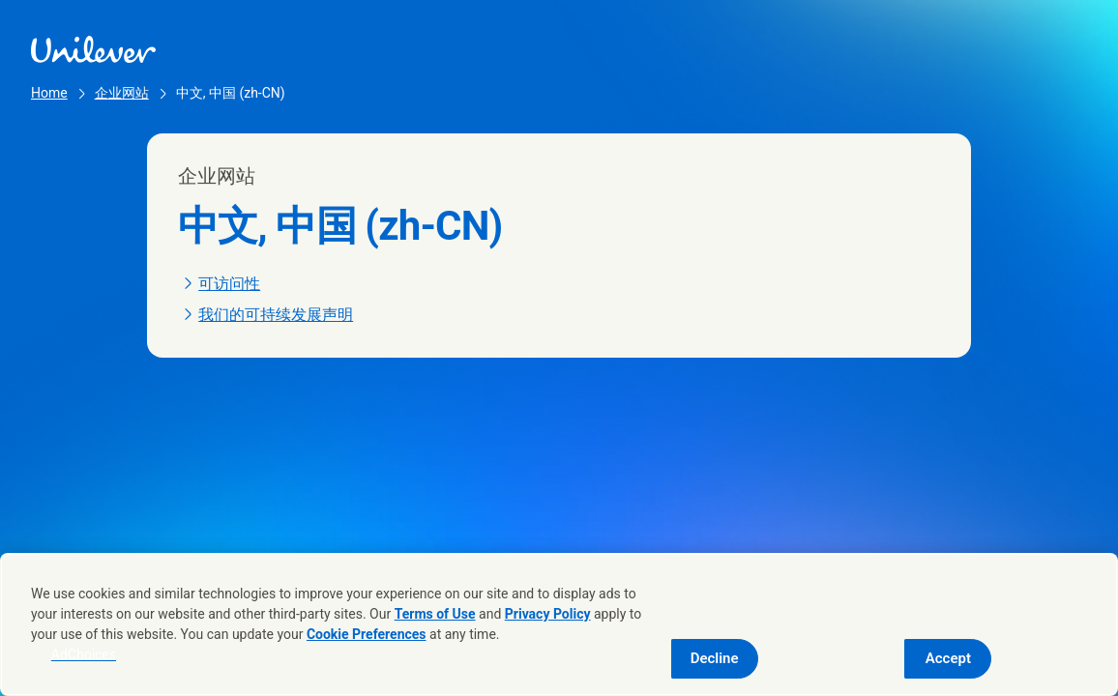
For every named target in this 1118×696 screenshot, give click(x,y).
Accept (948, 658)
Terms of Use (435, 614)
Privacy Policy (548, 614)
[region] (559, 624)
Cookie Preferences (367, 634)
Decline (715, 658)
